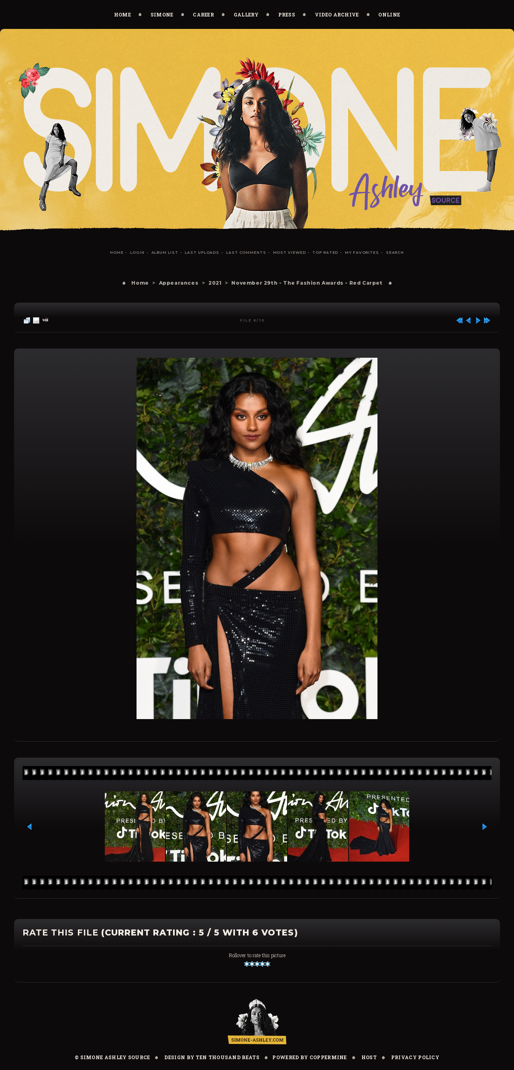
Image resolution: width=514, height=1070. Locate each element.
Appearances (179, 283)
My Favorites (362, 252)
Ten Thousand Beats (227, 1057)
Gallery (246, 14)
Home (122, 14)
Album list (164, 252)
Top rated (325, 252)
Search (395, 252)
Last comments (246, 252)
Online (389, 14)
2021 (214, 283)
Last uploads (202, 252)
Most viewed (289, 252)
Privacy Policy (415, 1057)
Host (369, 1057)
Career (203, 14)
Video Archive (337, 14)
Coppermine (328, 1057)
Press (287, 14)
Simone (162, 14)
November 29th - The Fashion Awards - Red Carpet (306, 283)
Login (137, 252)
